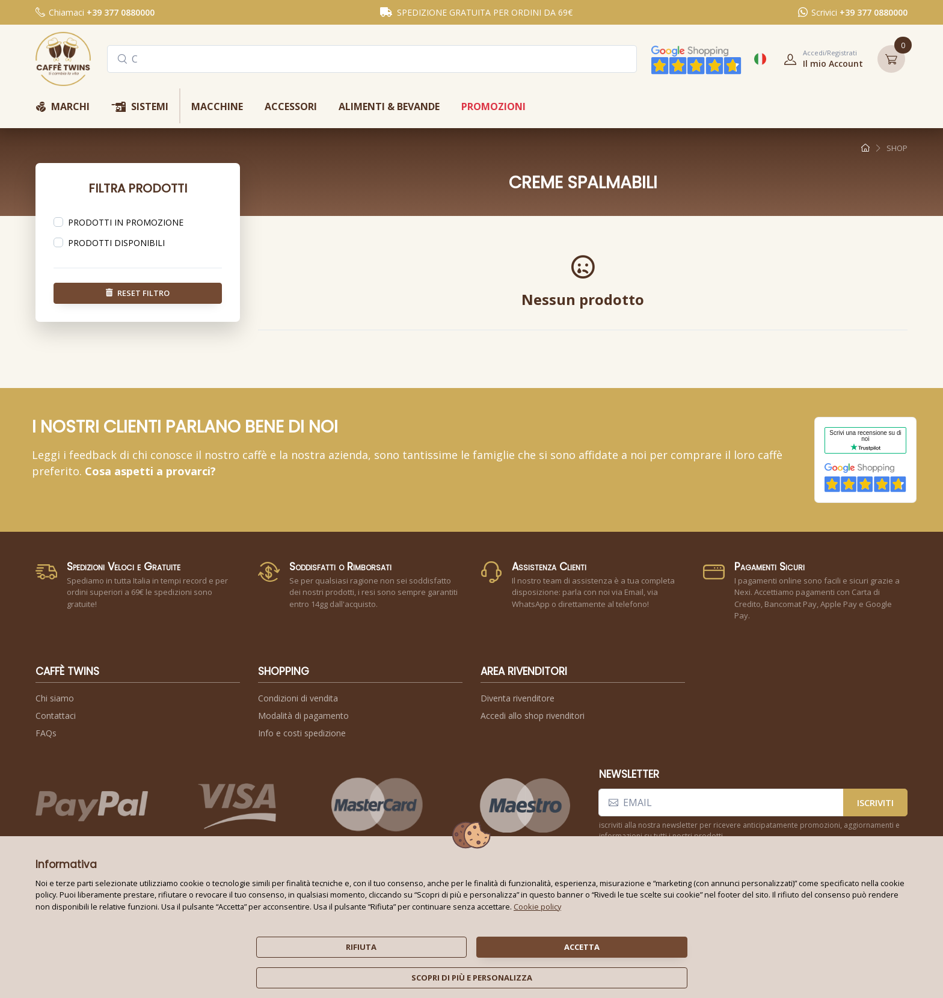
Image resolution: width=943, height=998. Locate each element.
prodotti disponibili (116, 242)
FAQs (46, 733)
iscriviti (875, 802)
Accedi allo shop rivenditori (533, 715)
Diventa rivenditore (517, 698)
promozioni (493, 106)
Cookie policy (537, 906)
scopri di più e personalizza (471, 977)
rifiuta (361, 946)
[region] (138, 222)
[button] (819, 59)
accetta (582, 946)
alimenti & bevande (389, 106)
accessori (291, 106)
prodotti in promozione (125, 222)
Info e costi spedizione (302, 733)
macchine (217, 106)
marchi (62, 107)
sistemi (139, 107)
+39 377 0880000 (121, 12)
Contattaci (55, 715)
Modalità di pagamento (303, 715)
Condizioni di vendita (298, 698)
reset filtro (138, 292)
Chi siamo (54, 698)
